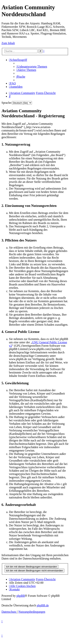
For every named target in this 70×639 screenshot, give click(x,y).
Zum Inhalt (8, 43)
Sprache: (6, 102)
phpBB (20, 595)
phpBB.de (43, 605)
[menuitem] (31, 66)
